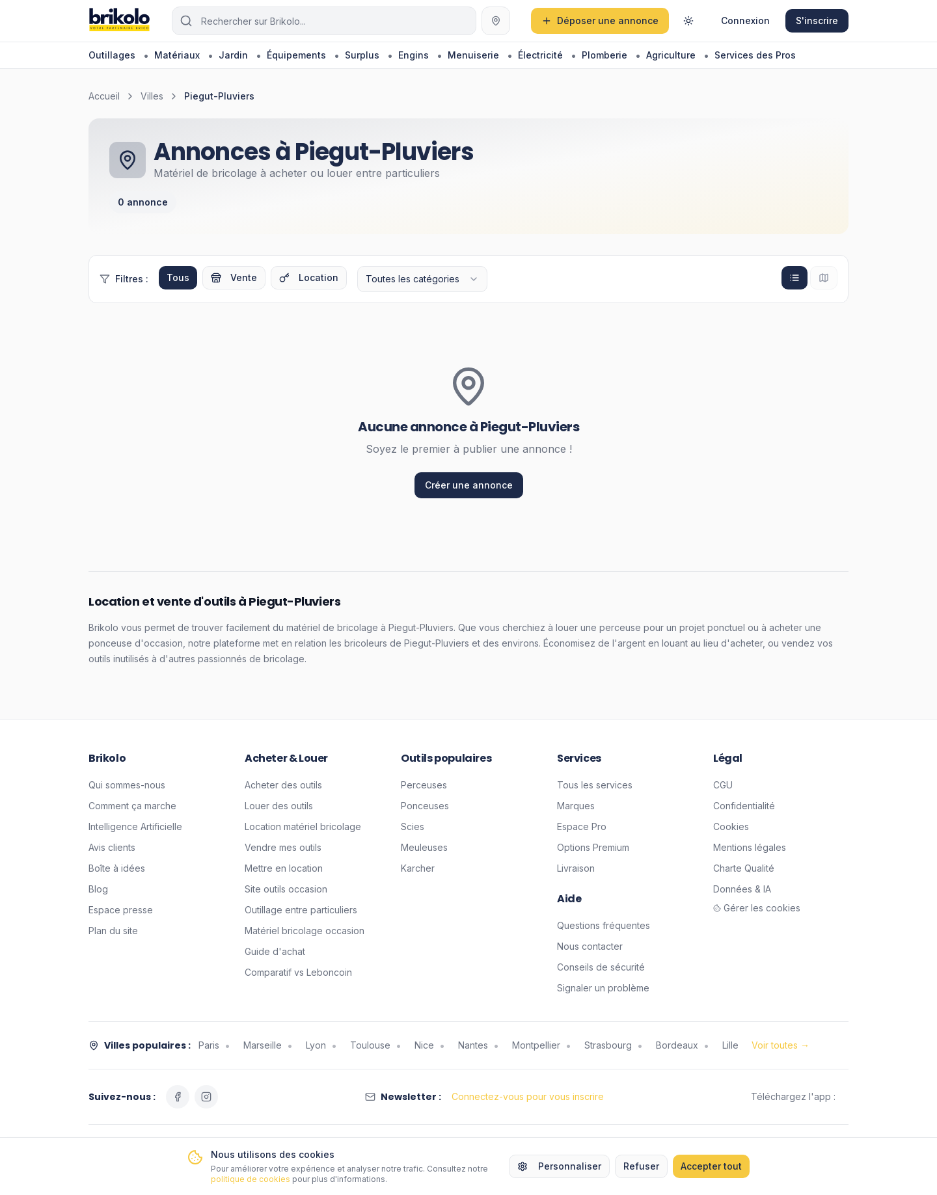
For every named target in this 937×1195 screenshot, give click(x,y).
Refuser (641, 1166)
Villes (152, 95)
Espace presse (120, 909)
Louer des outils (279, 805)
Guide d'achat (275, 951)
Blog (98, 888)
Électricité (540, 54)
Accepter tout (711, 1166)
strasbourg (608, 1045)
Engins (413, 54)
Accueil (104, 95)
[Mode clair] (688, 21)
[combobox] (422, 279)
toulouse (370, 1045)
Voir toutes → (780, 1045)
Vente (234, 277)
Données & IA (742, 888)
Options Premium (593, 847)
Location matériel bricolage (303, 826)
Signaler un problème (603, 987)
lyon (316, 1045)
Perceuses (424, 784)
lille (730, 1045)
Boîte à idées (116, 868)
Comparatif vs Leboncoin (298, 972)
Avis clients (111, 847)
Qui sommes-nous (126, 784)
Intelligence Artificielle (135, 826)
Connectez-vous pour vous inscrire (528, 1096)
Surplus (362, 54)
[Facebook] (177, 1096)
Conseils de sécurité (601, 967)
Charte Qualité (743, 868)
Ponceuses (425, 805)
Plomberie (604, 54)
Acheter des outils (283, 784)
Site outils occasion (286, 888)
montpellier (536, 1045)
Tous (178, 277)
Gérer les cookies (756, 907)
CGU (723, 784)
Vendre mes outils (283, 847)
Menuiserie (473, 54)
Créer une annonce (469, 484)
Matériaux (177, 54)
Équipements (296, 54)
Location (308, 277)
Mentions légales (749, 847)
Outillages (111, 54)
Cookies (731, 826)
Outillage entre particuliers (301, 909)
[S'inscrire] (817, 21)
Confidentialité (744, 805)
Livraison (576, 868)
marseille (262, 1045)
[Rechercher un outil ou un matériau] (324, 21)
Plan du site (113, 930)
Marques (576, 805)
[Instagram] (206, 1096)
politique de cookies (250, 1179)
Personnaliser (559, 1166)
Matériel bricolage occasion (304, 930)
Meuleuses (424, 847)
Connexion (745, 20)
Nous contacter (590, 946)
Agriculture (671, 54)
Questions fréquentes (603, 925)
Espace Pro (581, 826)
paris (208, 1045)
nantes (473, 1045)
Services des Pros (755, 54)
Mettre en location (284, 868)
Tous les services (594, 784)
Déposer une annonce (600, 20)
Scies (412, 826)
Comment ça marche (132, 805)
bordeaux (677, 1045)
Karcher (418, 868)
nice (424, 1045)
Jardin (233, 54)
